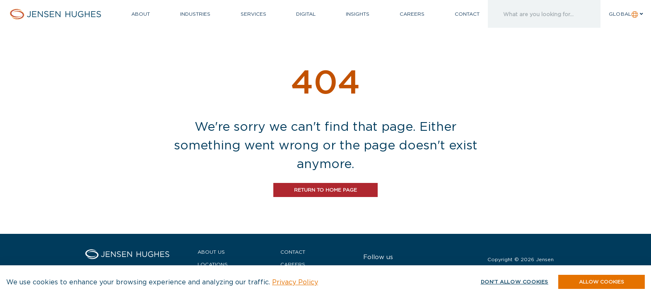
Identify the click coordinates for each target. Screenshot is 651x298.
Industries (195, 14)
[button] (601, 282)
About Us (211, 252)
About (140, 14)
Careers (412, 14)
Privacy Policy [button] (295, 282)
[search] (535, 14)
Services (253, 14)
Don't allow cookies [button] (514, 281)
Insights (357, 14)
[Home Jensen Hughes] (61, 14)
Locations (213, 264)
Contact (467, 14)
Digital (306, 14)
